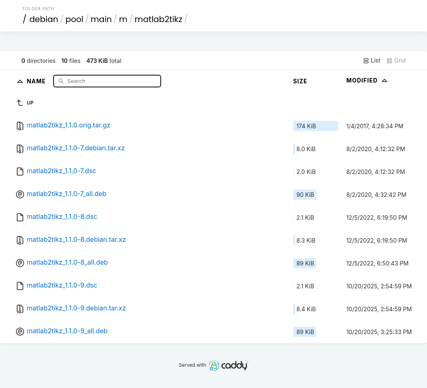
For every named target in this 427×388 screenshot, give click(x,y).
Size (300, 81)
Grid (396, 60)
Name (37, 80)
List (371, 60)
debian (43, 19)
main (101, 19)
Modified (367, 80)
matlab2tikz (158, 19)
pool (74, 19)
